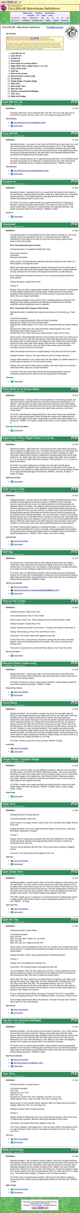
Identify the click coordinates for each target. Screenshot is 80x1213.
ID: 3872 (75, 878)
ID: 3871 (75, 395)
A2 (53, 18)
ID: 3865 (75, 188)
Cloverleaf (15, 61)
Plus (42, 18)
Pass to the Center (19, 73)
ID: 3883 (75, 108)
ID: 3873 (75, 1027)
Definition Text (37, 20)
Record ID (64, 20)
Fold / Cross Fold (18, 68)
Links (50, 15)
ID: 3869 (75, 810)
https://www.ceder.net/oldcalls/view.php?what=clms (40, 1202)
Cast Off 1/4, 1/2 (18, 53)
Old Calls (31, 15)
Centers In (15, 58)
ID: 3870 (75, 495)
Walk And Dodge (18, 96)
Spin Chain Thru (18, 86)
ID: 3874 (75, 558)
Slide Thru (15, 84)
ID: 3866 (75, 140)
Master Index (27, 13)
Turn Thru (15, 94)
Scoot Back (16, 79)
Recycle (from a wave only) (23, 76)
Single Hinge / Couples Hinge (24, 81)
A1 (48, 18)
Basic (25, 18)
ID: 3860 (75, 230)
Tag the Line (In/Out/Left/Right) (24, 91)
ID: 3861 (75, 1080)
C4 (38, 15)
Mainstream (34, 18)
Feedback (38, 13)
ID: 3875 (75, 709)
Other (44, 15)
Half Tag (14, 71)
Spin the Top (16, 89)
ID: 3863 (75, 607)
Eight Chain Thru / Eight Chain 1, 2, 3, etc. (29, 66)
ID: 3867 (75, 926)
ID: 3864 (75, 765)
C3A (67, 18)
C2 (62, 18)
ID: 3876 (75, 669)
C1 (58, 18)
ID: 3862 (75, 444)
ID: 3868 (75, 1156)
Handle (56, 20)
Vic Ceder (38, 1205)
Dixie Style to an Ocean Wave (24, 63)
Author (48, 20)
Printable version (54, 27)
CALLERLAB (34, 38)
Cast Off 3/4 (16, 56)
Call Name (26, 20)
